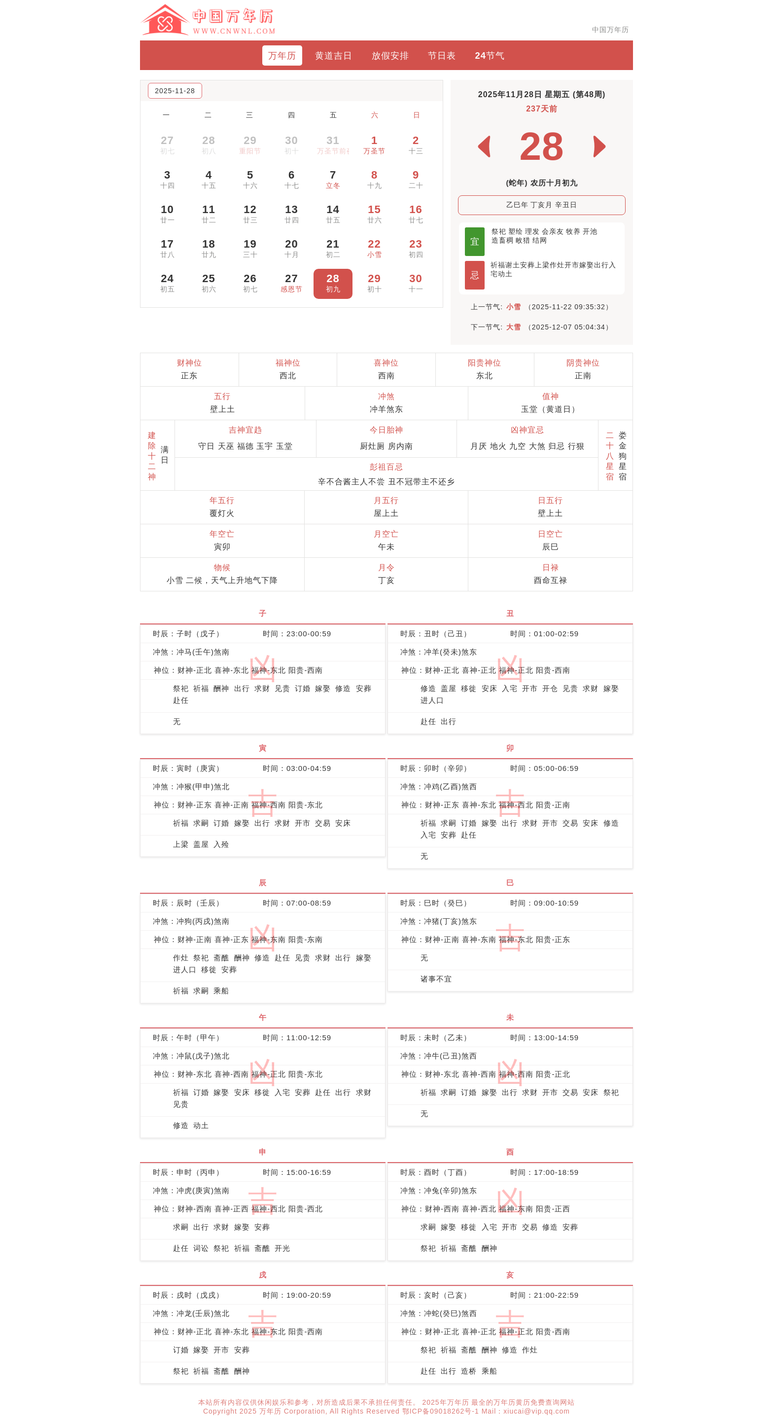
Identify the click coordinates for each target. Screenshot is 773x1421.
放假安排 (390, 55)
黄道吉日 (333, 55)
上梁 (542, 265)
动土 (505, 274)
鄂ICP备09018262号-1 (442, 1411)
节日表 (442, 55)
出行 (601, 265)
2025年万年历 (446, 1402)
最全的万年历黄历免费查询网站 (523, 1402)
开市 (571, 265)
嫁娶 (586, 265)
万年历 (282, 55)
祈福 (498, 265)
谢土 (512, 265)
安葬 (527, 265)
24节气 (490, 55)
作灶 (557, 265)
